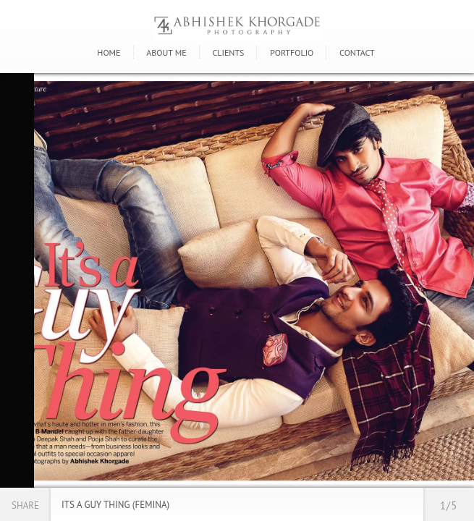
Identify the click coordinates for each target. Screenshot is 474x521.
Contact (357, 52)
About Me (166, 52)
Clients (228, 52)
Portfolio (291, 52)
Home (108, 52)
